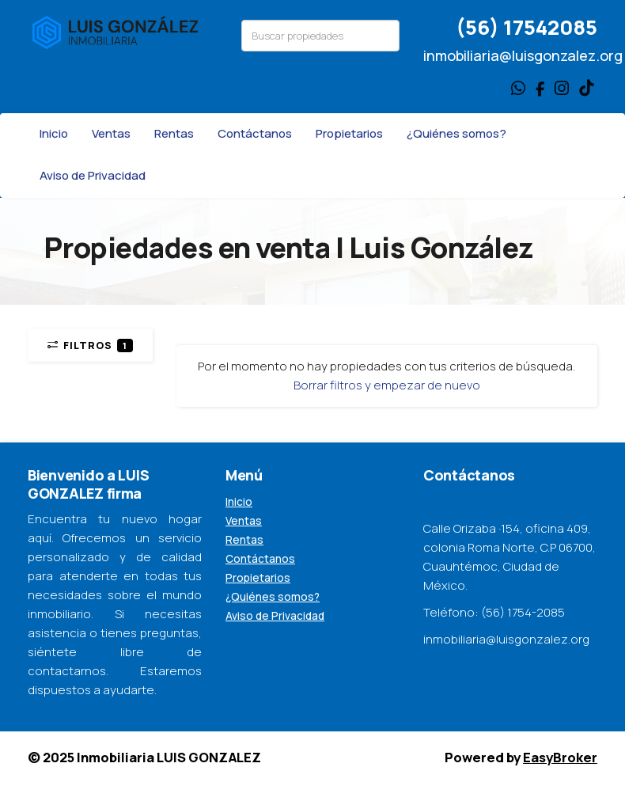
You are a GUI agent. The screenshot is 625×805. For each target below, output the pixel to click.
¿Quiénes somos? (456, 133)
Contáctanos (255, 133)
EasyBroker (560, 757)
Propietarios (349, 133)
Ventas (111, 133)
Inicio (54, 133)
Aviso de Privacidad (93, 175)
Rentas (174, 133)
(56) (479, 27)
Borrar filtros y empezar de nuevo (387, 385)
